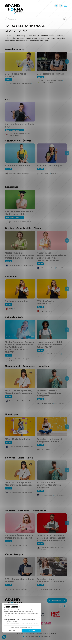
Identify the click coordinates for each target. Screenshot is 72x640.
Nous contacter (57, 600)
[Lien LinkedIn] (61, 6)
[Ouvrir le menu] (65, 6)
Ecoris (42, 449)
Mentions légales (31, 636)
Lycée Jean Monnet (15, 173)
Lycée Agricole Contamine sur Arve (51, 81)
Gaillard (17, 135)
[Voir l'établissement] (6, 84)
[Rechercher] (34, 19)
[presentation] (67, 61)
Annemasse (25, 173)
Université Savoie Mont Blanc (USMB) (20, 221)
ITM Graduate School (15, 545)
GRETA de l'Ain (45, 173)
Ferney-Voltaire (28, 265)
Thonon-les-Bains (14, 85)
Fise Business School (15, 401)
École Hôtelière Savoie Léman (50, 547)
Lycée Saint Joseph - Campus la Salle (20, 83)
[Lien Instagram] (56, 6)
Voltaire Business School (16, 265)
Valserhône (54, 173)
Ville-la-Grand (17, 309)
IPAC (10, 309)
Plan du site (45, 636)
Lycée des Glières (14, 589)
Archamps (12, 361)
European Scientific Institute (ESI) (19, 359)
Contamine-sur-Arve (47, 82)
